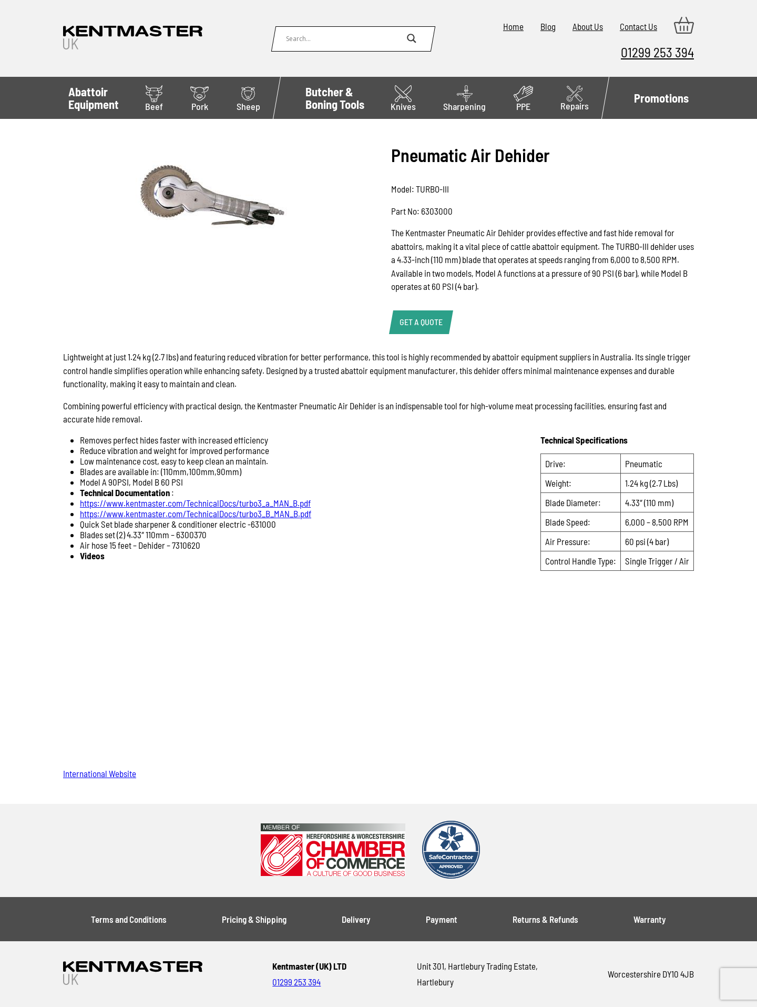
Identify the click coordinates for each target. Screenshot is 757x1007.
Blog (548, 26)
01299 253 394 (657, 52)
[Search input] (344, 38)
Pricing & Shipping (254, 919)
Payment (441, 919)
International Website (99, 773)
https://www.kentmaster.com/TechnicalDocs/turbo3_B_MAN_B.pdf (195, 513)
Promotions (661, 98)
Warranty (649, 919)
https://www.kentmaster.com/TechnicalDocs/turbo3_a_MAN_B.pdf (195, 503)
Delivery (356, 919)
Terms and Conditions (129, 919)
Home (513, 26)
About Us (587, 26)
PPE (523, 98)
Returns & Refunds (545, 919)
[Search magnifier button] (411, 38)
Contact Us (638, 26)
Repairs (574, 99)
